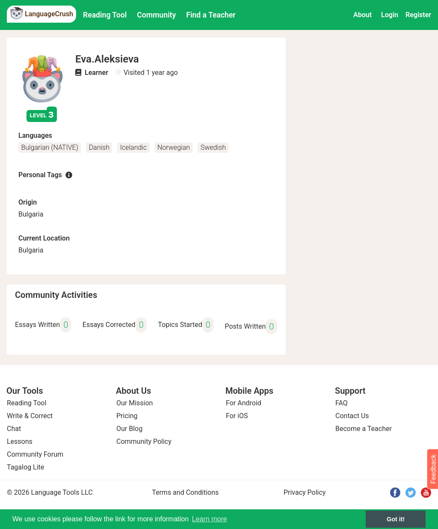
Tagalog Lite (25, 467)
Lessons (20, 441)
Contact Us (352, 416)
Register (418, 15)
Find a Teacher (210, 15)
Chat (14, 429)
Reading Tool (105, 15)
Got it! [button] (396, 519)
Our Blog (129, 429)
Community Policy (144, 441)
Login (389, 15)
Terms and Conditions (185, 492)
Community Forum (35, 454)
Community (156, 15)
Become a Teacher (363, 429)
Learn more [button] (209, 519)
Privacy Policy (305, 492)
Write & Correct (30, 416)
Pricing (127, 416)
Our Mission (134, 403)
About (362, 15)
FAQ (341, 403)
